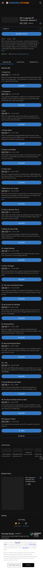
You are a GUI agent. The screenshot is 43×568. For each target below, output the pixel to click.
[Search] (40, 3)
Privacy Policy (32, 544)
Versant (18, 542)
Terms (5, 544)
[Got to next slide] (41, 458)
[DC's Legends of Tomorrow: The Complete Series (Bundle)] (33, 479)
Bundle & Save (34, 62)
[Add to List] (40, 23)
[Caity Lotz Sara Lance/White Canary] (28, 458)
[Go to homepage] (17, 3)
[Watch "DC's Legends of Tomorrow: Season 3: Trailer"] (21, 431)
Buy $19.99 (25, 34)
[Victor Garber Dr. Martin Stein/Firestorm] (7, 458)
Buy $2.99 (22, 86)
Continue (28, 565)
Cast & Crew (20, 62)
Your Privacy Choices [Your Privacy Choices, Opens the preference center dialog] (14, 565)
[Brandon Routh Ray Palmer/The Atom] (18, 458)
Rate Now (26, 526)
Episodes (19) (7, 62)
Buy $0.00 (21, 436)
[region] (21, 554)
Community (17, 526)
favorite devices (23, 54)
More (3, 50)
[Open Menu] (2, 3)
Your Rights (25, 548)
